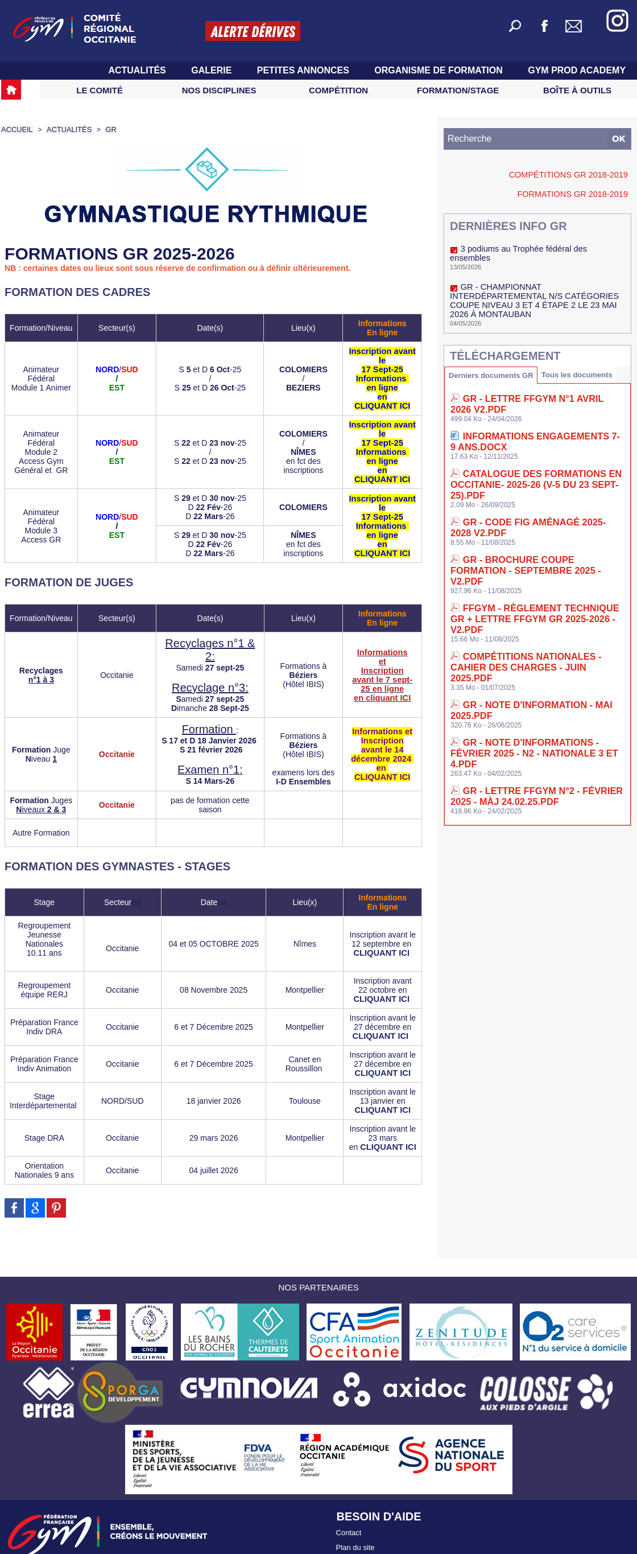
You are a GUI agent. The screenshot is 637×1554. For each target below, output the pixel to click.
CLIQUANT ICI (382, 934)
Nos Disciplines (219, 90)
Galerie (212, 70)
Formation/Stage (458, 90)
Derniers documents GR (492, 356)
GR (106, 129)
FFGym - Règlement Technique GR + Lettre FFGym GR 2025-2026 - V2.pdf (528, 536)
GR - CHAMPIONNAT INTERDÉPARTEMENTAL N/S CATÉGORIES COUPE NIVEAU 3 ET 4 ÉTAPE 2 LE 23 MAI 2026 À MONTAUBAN (535, 285)
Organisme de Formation (439, 70)
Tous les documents (583, 356)
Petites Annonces (304, 70)
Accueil (16, 129)
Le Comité (99, 90)
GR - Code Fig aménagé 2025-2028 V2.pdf (542, 473)
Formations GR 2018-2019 (581, 194)
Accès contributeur (367, 1536)
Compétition (338, 90)
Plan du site (355, 1524)
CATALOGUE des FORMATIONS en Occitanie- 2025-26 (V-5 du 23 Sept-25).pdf (531, 444)
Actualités (138, 70)
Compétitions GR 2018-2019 (578, 175)
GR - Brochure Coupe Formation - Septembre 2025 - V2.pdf (526, 503)
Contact (349, 1512)
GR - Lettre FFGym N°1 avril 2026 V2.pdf (542, 381)
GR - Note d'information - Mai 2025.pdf (540, 599)
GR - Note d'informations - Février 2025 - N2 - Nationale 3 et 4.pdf (537, 629)
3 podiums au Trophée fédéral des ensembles (536, 248)
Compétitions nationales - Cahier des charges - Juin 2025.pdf (535, 570)
